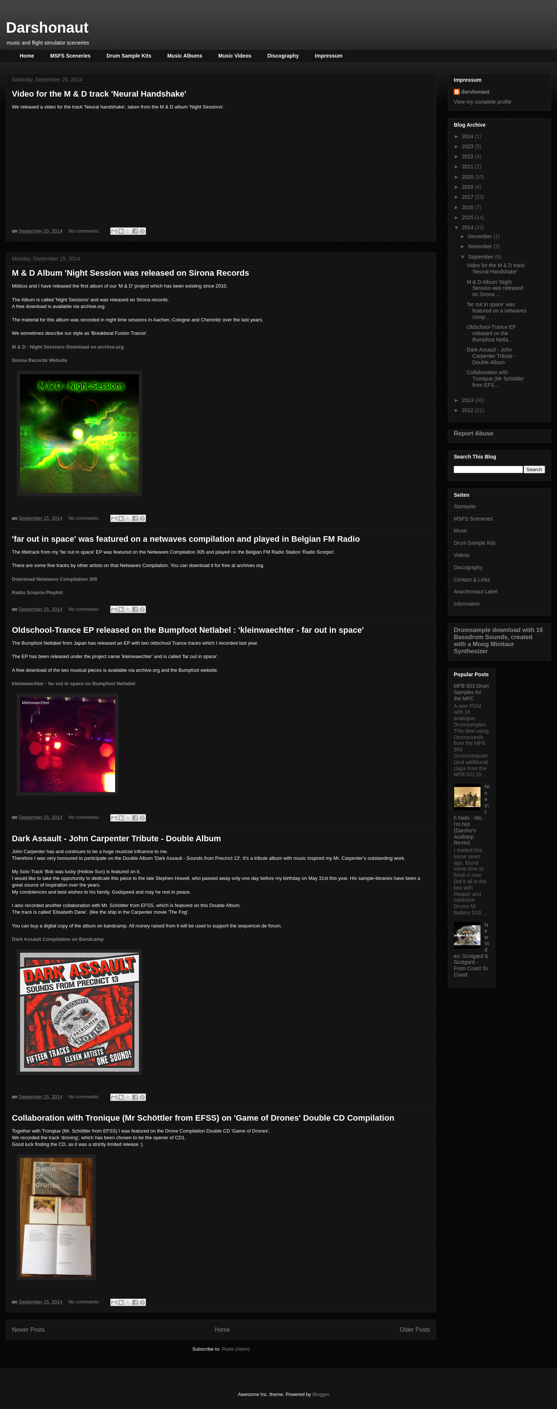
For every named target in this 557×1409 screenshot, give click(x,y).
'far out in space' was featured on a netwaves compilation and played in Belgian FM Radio (186, 539)
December (480, 236)
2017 (468, 197)
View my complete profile (482, 102)
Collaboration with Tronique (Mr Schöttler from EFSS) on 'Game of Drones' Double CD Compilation (203, 1118)
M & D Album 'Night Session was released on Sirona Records (130, 273)
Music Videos (234, 56)
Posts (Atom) (236, 1349)
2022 (468, 156)
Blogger (320, 1394)
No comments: (85, 231)
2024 (468, 136)
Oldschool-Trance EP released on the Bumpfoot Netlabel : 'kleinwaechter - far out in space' (188, 630)
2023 (468, 146)
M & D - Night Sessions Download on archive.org (68, 347)
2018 (468, 187)
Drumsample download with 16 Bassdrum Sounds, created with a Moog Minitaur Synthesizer (498, 640)
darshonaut (475, 92)
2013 (468, 400)
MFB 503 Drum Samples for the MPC (471, 692)
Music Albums (184, 56)
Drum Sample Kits (129, 56)
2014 (468, 227)
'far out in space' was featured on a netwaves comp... (497, 310)
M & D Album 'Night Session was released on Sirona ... (495, 288)
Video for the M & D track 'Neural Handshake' (99, 93)
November (480, 246)
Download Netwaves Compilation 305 (54, 579)
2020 (468, 177)
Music (461, 531)
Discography (283, 56)
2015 (468, 217)
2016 (468, 207)
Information (467, 604)
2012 (468, 410)
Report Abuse (474, 433)
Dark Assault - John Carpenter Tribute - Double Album (116, 838)
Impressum (329, 56)
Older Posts (415, 1330)
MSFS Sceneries (70, 56)
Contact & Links (472, 580)
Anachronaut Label (476, 592)
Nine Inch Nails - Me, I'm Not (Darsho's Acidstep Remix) (471, 815)
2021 (468, 166)
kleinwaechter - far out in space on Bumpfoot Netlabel (73, 683)
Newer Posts (28, 1330)
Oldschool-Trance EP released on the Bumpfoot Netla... (491, 333)
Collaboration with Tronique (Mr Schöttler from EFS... (495, 378)
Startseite (465, 506)
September (481, 257)
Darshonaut (47, 27)
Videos (462, 555)
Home (27, 56)
